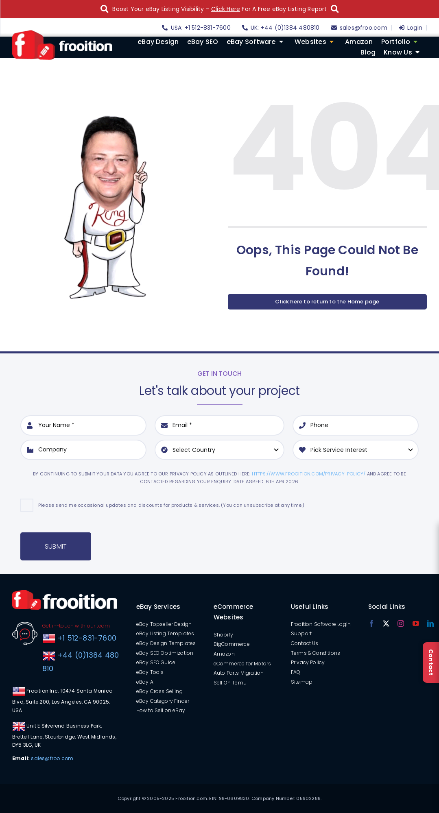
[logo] (62, 33)
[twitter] (386, 623)
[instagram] (401, 623)
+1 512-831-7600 (85, 638)
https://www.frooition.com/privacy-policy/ (309, 474)
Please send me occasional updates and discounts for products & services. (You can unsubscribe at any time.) (171, 505)
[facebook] (371, 623)
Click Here (225, 9)
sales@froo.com (52, 758)
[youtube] (416, 623)
